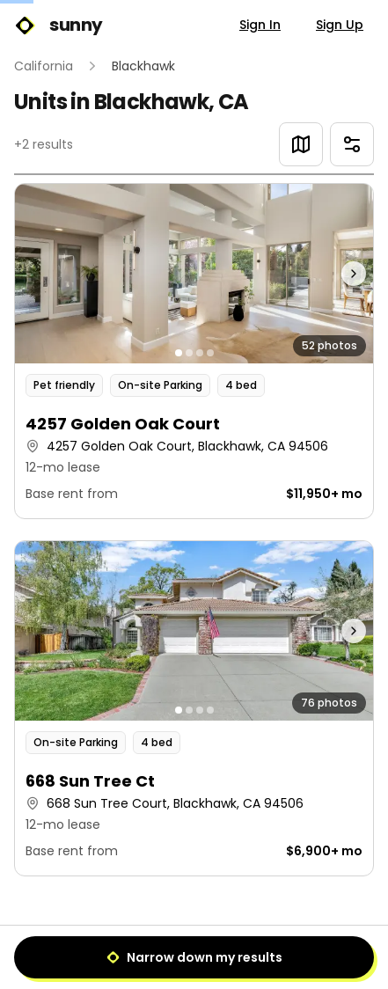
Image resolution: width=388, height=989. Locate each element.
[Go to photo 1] (178, 352)
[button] (194, 351)
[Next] (235, 950)
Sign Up (339, 24)
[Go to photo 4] (210, 352)
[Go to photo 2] (189, 352)
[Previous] (154, 950)
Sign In (260, 24)
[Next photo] (328, 273)
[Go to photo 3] (199, 352)
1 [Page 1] (194, 950)
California (43, 66)
